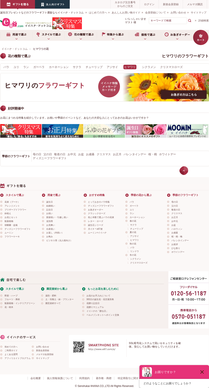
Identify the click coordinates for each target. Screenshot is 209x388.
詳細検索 (203, 20)
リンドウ (134, 251)
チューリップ (94, 67)
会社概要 (35, 378)
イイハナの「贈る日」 (97, 311)
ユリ (16, 67)
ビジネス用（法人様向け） (59, 240)
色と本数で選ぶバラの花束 (101, 217)
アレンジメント (12, 206)
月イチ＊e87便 (95, 229)
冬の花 (133, 255)
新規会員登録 (171, 4)
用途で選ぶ (16, 35)
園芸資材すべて (53, 303)
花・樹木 (9, 307)
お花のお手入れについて (98, 295)
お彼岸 (174, 244)
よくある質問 (11, 354)
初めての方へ (11, 347)
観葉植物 (9, 221)
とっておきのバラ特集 (99, 202)
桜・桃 (152, 154)
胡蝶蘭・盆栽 (11, 225)
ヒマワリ (134, 240)
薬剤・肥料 (50, 295)
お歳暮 (90, 154)
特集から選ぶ (113, 35)
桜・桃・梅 (176, 236)
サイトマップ (198, 12)
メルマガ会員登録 (44, 354)
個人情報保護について (60, 378)
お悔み (49, 236)
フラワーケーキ (12, 236)
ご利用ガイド (11, 350)
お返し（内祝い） (55, 232)
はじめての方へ (98, 12)
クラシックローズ (96, 213)
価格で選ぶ (145, 35)
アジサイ (112, 67)
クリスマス (104, 154)
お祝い (49, 213)
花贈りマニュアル (95, 307)
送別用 (49, 221)
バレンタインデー (135, 154)
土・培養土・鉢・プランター (59, 299)
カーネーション (59, 67)
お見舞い (50, 225)
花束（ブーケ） (12, 202)
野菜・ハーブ (11, 295)
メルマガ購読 (195, 4)
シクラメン (149, 67)
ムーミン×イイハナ (97, 232)
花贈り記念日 (93, 303)
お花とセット (11, 217)
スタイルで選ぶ (48, 35)
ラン (26, 67)
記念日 (49, 210)
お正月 (117, 154)
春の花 (133, 221)
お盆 (81, 154)
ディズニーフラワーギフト (50, 158)
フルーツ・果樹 (12, 299)
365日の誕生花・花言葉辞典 (100, 299)
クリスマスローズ (171, 67)
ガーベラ (39, 67)
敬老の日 (59, 154)
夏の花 (133, 232)
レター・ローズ (95, 221)
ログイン (149, 4)
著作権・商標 (103, 378)
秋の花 (133, 243)
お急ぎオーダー (177, 35)
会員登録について (155, 12)
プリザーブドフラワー (15, 210)
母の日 (37, 154)
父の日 (47, 154)
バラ (6, 67)
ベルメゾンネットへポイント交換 (102, 315)
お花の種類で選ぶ (81, 35)
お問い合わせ (178, 12)
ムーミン (9, 232)
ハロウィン (176, 229)
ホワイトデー (167, 154)
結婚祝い (50, 206)
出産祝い (50, 229)
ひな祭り (175, 248)
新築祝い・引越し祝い (57, 217)
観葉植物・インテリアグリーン (20, 303)
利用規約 (84, 378)
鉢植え (8, 213)
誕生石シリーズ (95, 225)
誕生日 (49, 202)
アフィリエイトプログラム (18, 358)
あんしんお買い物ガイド (126, 12)
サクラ (77, 67)
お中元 (72, 154)
